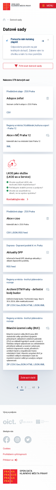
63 (33, 387)
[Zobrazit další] (28, 378)
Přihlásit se (10, 460)
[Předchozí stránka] (18, 388)
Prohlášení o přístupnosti (15, 454)
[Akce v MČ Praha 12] (28, 136)
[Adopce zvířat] (28, 102)
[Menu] (48, 5)
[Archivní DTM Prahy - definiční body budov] (28, 292)
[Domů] (4, 20)
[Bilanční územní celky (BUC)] (28, 341)
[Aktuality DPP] (28, 256)
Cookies (6, 448)
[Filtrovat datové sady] (28, 66)
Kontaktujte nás (17, 199)
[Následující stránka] (37, 388)
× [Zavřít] (48, 40)
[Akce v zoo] (28, 222)
